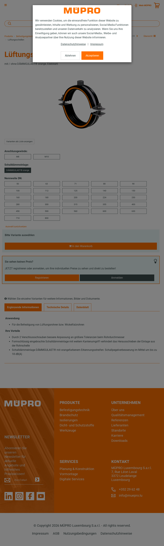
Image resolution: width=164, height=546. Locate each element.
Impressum (96, 44)
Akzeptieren (92, 55)
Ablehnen (70, 55)
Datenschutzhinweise (73, 44)
